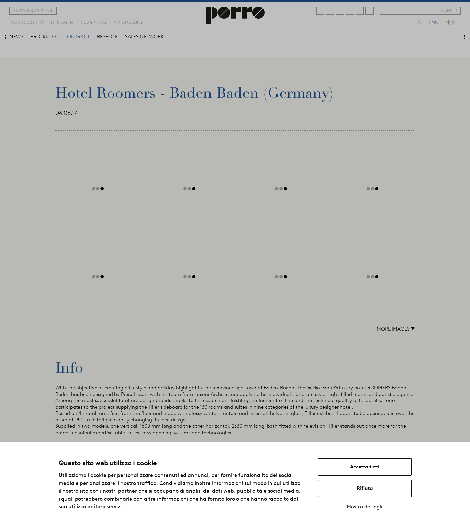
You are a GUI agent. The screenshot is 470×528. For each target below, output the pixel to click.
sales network (144, 37)
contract (76, 37)
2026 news (93, 22)
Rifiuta (365, 488)
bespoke (107, 37)
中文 (451, 22)
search (448, 10)
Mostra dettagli (364, 507)
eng (433, 22)
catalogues (128, 22)
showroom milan (33, 10)
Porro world (26, 22)
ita (417, 22)
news (16, 37)
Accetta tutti (364, 467)
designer (62, 22)
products (43, 37)
